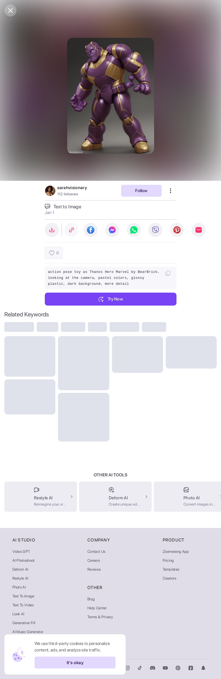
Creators (169, 578)
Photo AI (19, 587)
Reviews (94, 569)
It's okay (75, 662)
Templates (171, 569)
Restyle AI (20, 578)
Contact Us (96, 551)
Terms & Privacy (100, 617)
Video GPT (21, 551)
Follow (141, 190)
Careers (93, 560)
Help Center (97, 608)
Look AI (18, 614)
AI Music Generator (27, 632)
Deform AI (20, 569)
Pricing (168, 560)
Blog (91, 599)
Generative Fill (24, 623)
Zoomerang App (176, 551)
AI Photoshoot (23, 560)
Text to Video (23, 605)
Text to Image (23, 596)
